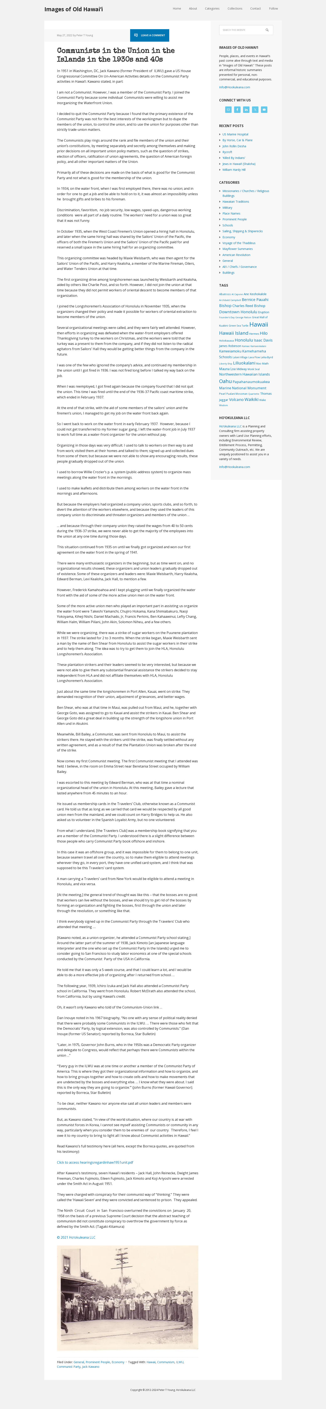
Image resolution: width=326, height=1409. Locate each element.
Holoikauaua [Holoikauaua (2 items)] (226, 340)
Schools (227, 225)
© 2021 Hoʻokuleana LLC (76, 1246)
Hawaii (151, 1371)
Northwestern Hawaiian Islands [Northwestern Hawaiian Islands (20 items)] (244, 374)
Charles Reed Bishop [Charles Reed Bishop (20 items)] (248, 305)
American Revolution (236, 255)
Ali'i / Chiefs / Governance (239, 267)
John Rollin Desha (234, 146)
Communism (165, 1371)
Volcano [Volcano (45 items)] (236, 399)
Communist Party (68, 1375)
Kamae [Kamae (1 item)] (246, 346)
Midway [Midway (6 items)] (241, 369)
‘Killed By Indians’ (233, 158)
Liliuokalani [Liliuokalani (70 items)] (244, 363)
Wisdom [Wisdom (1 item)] (223, 405)
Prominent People (98, 1371)
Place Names (231, 213)
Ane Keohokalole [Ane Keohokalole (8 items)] (255, 294)
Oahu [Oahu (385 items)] (225, 381)
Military (227, 208)
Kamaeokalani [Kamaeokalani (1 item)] (258, 346)
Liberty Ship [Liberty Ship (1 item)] (225, 363)
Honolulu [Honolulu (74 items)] (244, 340)
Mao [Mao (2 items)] (258, 363)
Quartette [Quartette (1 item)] (253, 393)
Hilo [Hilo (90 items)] (264, 333)
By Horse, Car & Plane (237, 140)
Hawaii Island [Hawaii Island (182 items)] (233, 333)
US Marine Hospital (235, 134)
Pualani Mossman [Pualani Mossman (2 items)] (236, 393)
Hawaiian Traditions (235, 201)
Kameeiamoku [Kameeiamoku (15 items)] (230, 351)
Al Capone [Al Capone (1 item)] (237, 294)
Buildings (228, 273)
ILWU (179, 1371)
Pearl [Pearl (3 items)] (222, 394)
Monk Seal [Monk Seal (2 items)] (254, 369)
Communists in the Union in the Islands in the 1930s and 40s (121, 60)
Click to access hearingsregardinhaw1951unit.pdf (95, 1171)
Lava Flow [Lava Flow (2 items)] (254, 357)
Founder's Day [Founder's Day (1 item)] (227, 317)
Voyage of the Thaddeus (239, 243)
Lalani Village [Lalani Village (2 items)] (240, 357)
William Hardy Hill (234, 170)
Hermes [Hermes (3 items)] (254, 334)
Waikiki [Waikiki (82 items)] (251, 399)
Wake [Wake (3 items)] (262, 400)
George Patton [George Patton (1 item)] (243, 317)
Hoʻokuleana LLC (230, 426)
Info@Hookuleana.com (234, 87)
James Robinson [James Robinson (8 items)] (230, 346)
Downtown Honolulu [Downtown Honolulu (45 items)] (238, 311)
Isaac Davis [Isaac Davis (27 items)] (263, 340)
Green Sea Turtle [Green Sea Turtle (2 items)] (238, 325)
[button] (127, 1307)
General (79, 1371)
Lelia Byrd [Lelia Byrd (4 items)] (267, 357)
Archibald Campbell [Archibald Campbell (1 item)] (230, 300)
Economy (118, 1371)
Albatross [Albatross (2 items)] (225, 294)
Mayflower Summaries (237, 249)
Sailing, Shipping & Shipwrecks (242, 231)
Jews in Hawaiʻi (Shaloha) (239, 164)
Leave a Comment (153, 35)
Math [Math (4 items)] (265, 363)
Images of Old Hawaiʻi (73, 9)
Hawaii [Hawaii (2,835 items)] (258, 324)
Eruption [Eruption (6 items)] (263, 312)
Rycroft (227, 152)
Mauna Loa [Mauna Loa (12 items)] (227, 369)
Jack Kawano (90, 1375)
